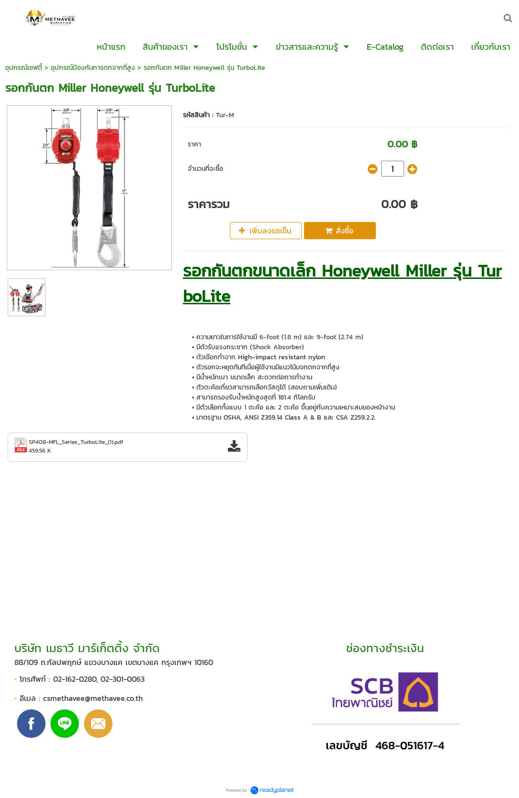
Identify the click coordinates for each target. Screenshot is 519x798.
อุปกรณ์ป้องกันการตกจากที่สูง (93, 68)
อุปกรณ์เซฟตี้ (23, 68)
